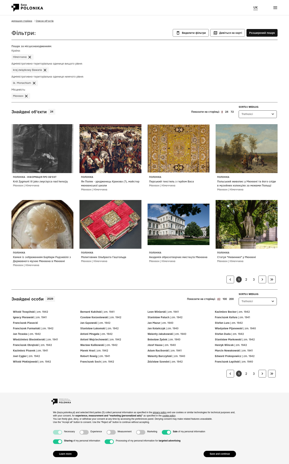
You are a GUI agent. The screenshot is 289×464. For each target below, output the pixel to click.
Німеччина (32, 185)
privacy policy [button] (159, 412)
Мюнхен (18, 185)
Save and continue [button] (220, 454)
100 (225, 299)
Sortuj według (249, 106)
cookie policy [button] (168, 415)
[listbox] (258, 114)
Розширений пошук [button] (262, 33)
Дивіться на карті (227, 33)
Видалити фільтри (191, 33)
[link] (230, 279)
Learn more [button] (65, 454)
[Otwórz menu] (275, 7)
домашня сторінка (21, 20)
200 (231, 299)
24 (226, 111)
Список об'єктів (45, 20)
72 (232, 111)
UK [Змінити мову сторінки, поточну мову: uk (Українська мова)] (255, 7)
